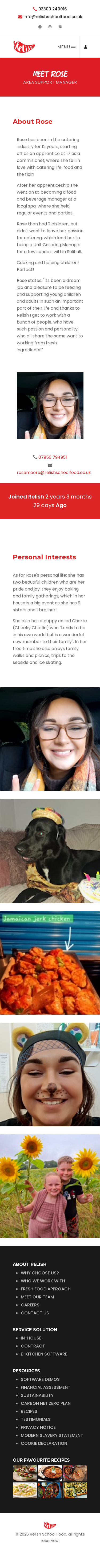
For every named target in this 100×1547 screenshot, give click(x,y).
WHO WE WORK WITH (43, 1265)
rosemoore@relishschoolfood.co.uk (54, 472)
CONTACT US (35, 1297)
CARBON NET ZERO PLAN (46, 1388)
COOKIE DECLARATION (44, 1428)
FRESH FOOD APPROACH (46, 1273)
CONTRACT (33, 1330)
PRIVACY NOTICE (38, 1412)
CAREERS (30, 1289)
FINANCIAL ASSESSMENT (45, 1372)
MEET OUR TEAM (37, 1281)
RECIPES (29, 1396)
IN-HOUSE (31, 1322)
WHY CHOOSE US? (40, 1257)
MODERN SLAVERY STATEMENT (52, 1420)
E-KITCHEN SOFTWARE (44, 1338)
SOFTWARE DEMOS (40, 1364)
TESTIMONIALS (36, 1404)
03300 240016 (52, 9)
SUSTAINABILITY (37, 1380)
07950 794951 (52, 457)
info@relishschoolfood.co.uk (52, 16)
